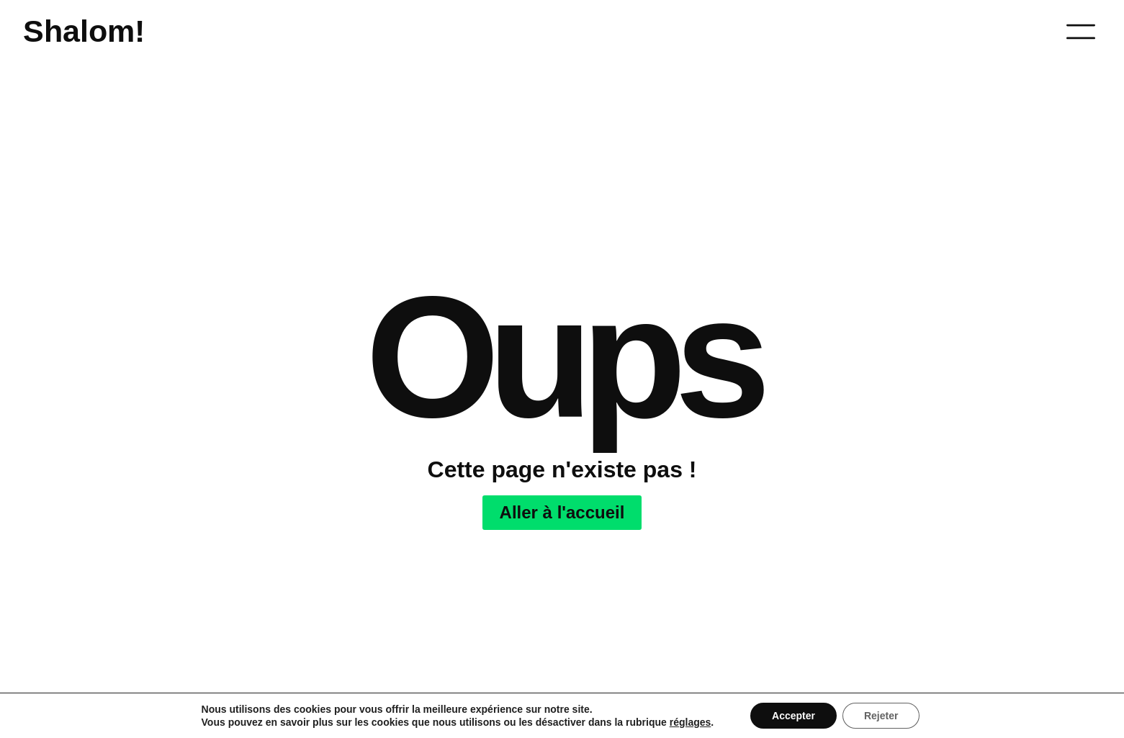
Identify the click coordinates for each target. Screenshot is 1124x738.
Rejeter (881, 715)
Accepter (793, 715)
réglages (690, 722)
